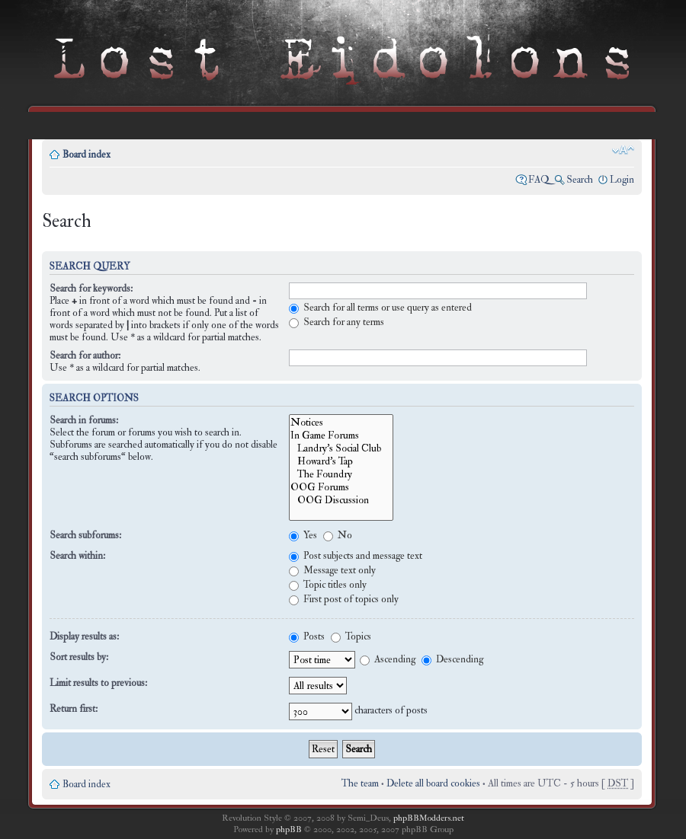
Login (622, 180)
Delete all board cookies (433, 783)
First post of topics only (344, 599)
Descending (452, 659)
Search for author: (85, 355)
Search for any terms (336, 322)
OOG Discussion (340, 499)
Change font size (623, 150)
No (337, 535)
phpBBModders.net (428, 818)
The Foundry (340, 473)
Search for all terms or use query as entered (380, 307)
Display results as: (84, 636)
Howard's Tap (340, 461)
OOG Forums (340, 486)
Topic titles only (328, 585)
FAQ (539, 180)
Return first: (74, 709)
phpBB (289, 829)
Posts (307, 636)
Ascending (387, 659)
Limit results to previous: (98, 683)
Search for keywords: (91, 288)
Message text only (332, 570)
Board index (87, 154)
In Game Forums (340, 435)
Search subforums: (85, 535)
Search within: (77, 556)
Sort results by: (79, 657)
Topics (351, 636)
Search (579, 180)
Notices (340, 422)
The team (360, 783)
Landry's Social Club (340, 448)
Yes (303, 535)
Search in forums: (84, 420)
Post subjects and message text (355, 556)
